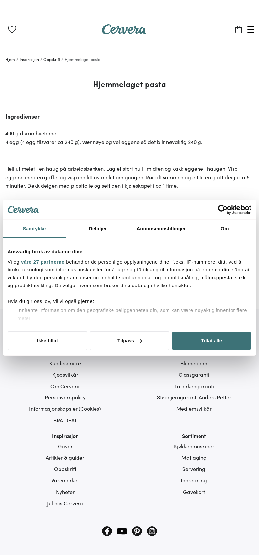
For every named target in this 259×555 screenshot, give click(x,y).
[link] (12, 29)
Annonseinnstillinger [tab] (161, 228)
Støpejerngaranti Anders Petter (194, 397)
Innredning (194, 480)
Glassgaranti (194, 374)
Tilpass (129, 340)
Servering (193, 468)
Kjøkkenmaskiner (194, 446)
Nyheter (65, 491)
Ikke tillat (47, 340)
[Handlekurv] (238, 29)
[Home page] (124, 32)
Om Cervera (65, 386)
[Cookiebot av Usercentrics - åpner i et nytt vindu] (222, 210)
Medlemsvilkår (194, 408)
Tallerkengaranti (194, 386)
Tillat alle (211, 340)
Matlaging (194, 457)
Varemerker (65, 480)
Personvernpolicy (65, 397)
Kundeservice (65, 363)
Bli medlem (194, 363)
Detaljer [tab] (98, 228)
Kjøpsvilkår (65, 374)
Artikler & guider (65, 457)
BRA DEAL (65, 420)
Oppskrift (65, 468)
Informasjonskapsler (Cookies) (65, 408)
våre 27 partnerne (43, 262)
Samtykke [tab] (34, 228)
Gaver (65, 446)
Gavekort (194, 491)
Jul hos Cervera (65, 503)
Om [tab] (224, 228)
